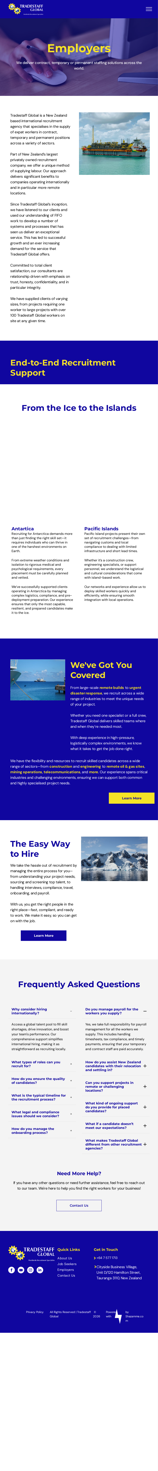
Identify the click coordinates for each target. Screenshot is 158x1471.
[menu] (149, 9)
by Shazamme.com (134, 1300)
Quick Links (68, 1234)
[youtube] (21, 1254)
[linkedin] (40, 1254)
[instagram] (30, 1254)
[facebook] (11, 1254)
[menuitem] (73, 1242)
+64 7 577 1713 (106, 1242)
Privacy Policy (35, 1296)
